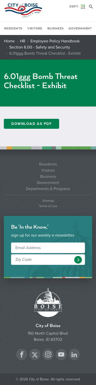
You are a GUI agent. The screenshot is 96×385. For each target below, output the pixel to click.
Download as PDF (31, 124)
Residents (13, 28)
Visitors (34, 28)
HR (22, 41)
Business (55, 28)
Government (80, 28)
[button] (78, 260)
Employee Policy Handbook (55, 41)
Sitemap (48, 201)
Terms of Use (48, 206)
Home (9, 41)
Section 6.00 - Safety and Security (39, 47)
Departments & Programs (48, 189)
